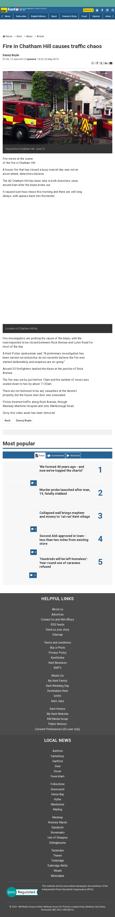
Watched (73, 455)
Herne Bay (57, 794)
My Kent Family (57, 680)
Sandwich (57, 827)
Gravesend (57, 789)
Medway (57, 817)
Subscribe (21, 16)
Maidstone (57, 804)
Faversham (57, 776)
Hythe (57, 799)
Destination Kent (57, 691)
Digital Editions (38, 16)
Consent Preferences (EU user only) (57, 729)
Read (40, 455)
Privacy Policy (58, 652)
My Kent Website (57, 714)
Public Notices (57, 724)
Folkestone (57, 784)
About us (57, 609)
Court (84, 16)
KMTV (57, 667)
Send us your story (57, 629)
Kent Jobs (57, 701)
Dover (57, 771)
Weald (58, 870)
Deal (57, 766)
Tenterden (57, 850)
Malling (57, 809)
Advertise (110, 16)
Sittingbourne (57, 842)
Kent (19, 36)
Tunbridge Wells (57, 865)
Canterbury (57, 756)
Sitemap (57, 634)
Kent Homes (57, 709)
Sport (54, 16)
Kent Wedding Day (57, 685)
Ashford (58, 751)
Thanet (57, 855)
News (7, 16)
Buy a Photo (57, 647)
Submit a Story (69, 16)
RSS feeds (57, 624)
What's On (57, 675)
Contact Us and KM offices (57, 619)
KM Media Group (57, 719)
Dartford (57, 761)
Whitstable (57, 876)
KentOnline (57, 657)
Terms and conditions (57, 642)
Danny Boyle (11, 55)
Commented (55, 455)
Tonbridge (57, 860)
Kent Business (57, 662)
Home (7, 36)
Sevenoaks (58, 832)
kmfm (57, 696)
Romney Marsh (57, 822)
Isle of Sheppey (58, 837)
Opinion (96, 16)
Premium (88, 10)
